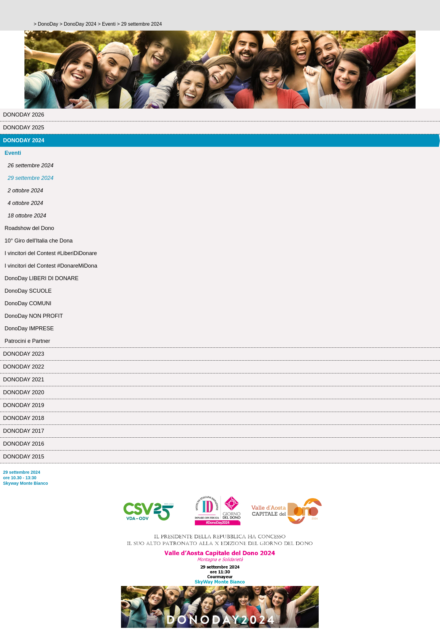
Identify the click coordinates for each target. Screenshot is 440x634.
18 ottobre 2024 (27, 216)
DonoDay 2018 (23, 418)
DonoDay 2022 (23, 367)
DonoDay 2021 (23, 379)
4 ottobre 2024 (25, 203)
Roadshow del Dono (29, 228)
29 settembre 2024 (30, 178)
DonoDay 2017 (23, 431)
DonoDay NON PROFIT (34, 316)
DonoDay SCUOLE (28, 291)
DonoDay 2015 (23, 457)
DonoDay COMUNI (28, 303)
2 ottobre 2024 (25, 190)
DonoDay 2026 (23, 115)
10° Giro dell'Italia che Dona (39, 241)
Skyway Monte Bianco (25, 483)
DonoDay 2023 (23, 354)
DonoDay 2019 (23, 405)
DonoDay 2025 (23, 127)
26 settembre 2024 (30, 165)
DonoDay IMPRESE (29, 328)
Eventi (13, 153)
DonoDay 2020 (23, 392)
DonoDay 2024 (23, 140)
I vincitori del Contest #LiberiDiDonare (51, 253)
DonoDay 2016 (23, 444)
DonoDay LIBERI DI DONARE (42, 278)
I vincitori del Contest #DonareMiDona (51, 266)
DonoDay (48, 24)
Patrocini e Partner (27, 341)
